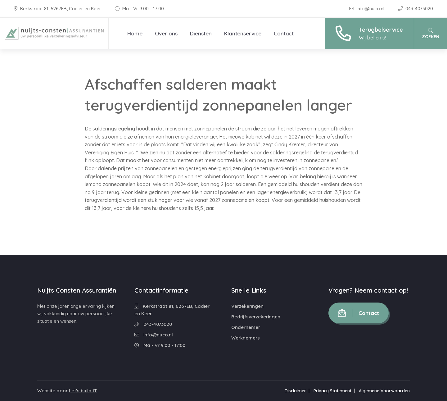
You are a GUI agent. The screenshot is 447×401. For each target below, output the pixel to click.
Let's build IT (83, 391)
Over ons (166, 33)
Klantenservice (242, 33)
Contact (284, 33)
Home (134, 33)
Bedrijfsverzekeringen (255, 317)
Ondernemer (245, 327)
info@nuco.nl (367, 8)
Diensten (201, 33)
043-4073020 (415, 8)
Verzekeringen (247, 306)
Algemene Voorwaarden (384, 391)
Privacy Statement (332, 391)
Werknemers (245, 338)
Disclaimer (295, 391)
